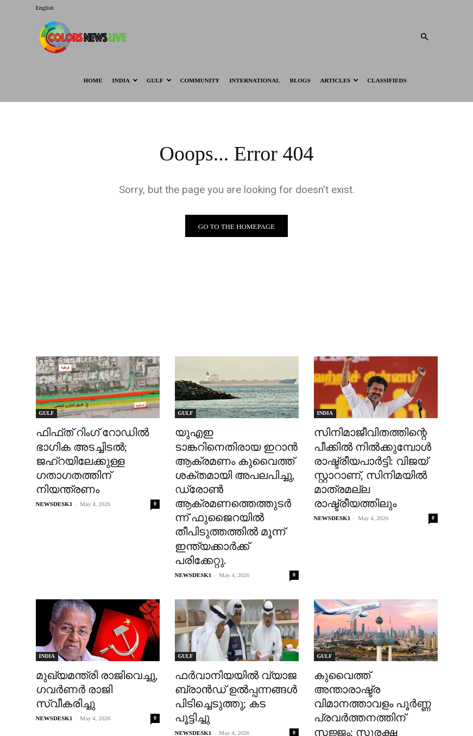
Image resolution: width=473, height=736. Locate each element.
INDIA (125, 80)
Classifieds (386, 80)
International (254, 80)
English (45, 7)
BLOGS (300, 80)
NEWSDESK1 (54, 481)
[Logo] (85, 37)
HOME (93, 80)
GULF (159, 80)
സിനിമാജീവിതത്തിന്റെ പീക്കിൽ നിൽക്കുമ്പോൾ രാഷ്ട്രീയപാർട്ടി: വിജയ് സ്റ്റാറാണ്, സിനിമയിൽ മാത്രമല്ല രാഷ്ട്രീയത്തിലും (375, 455)
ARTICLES (339, 80)
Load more (236, 701)
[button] (425, 37)
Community (200, 80)
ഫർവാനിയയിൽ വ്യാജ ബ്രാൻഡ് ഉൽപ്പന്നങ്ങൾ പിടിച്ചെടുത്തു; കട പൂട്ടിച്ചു (230, 640)
